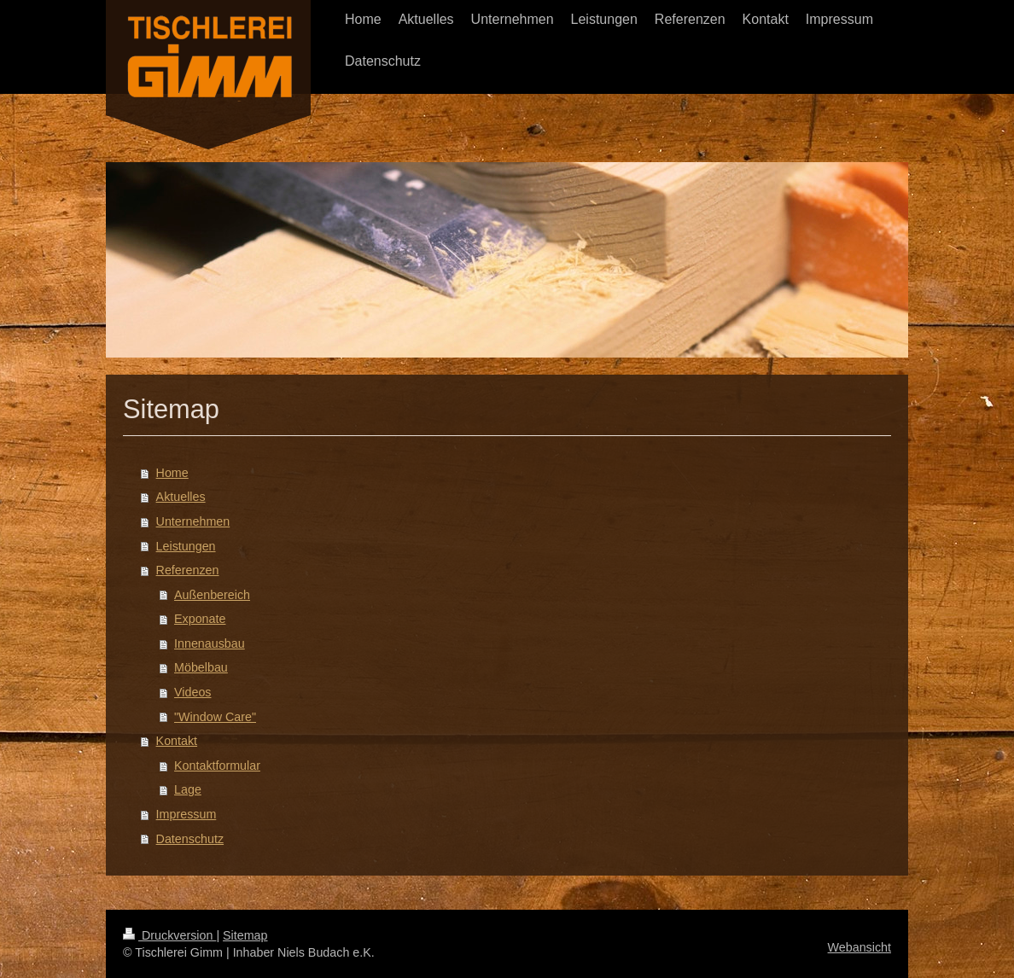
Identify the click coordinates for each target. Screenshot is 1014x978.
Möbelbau (201, 667)
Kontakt (176, 741)
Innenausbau (209, 643)
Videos (192, 692)
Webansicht (859, 947)
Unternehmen (193, 521)
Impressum (186, 814)
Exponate (199, 619)
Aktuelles (181, 497)
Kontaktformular (217, 765)
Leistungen (186, 546)
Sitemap (245, 935)
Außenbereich (212, 595)
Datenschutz (190, 839)
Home (172, 473)
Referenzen (187, 570)
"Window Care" (215, 717)
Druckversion (169, 935)
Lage (187, 789)
